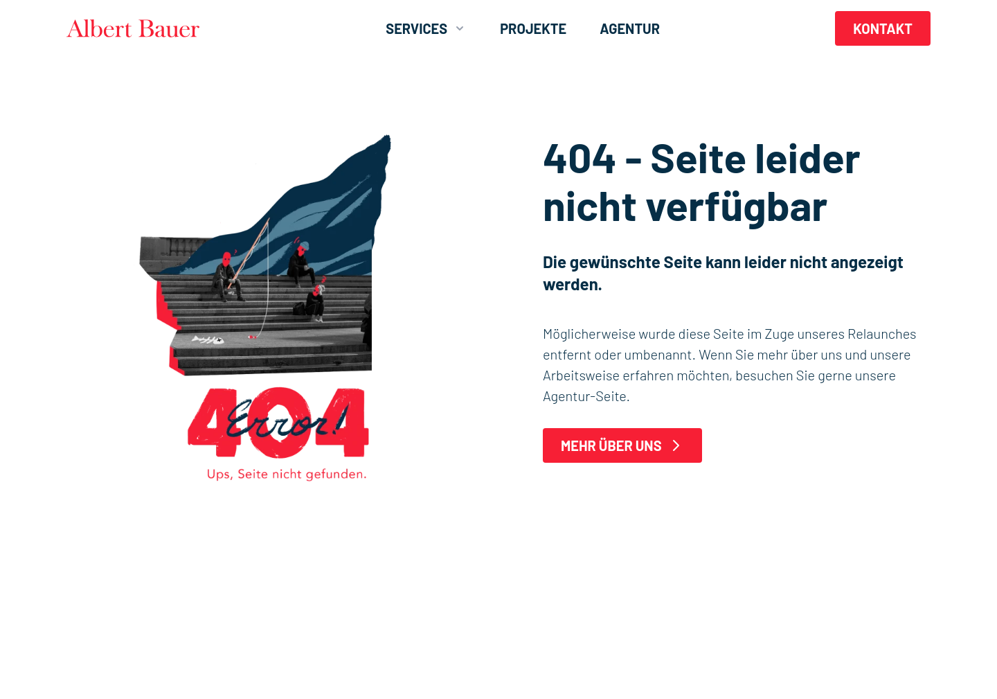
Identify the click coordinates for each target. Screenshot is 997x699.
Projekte (533, 28)
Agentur (630, 28)
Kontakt (883, 28)
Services (426, 28)
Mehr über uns (622, 445)
